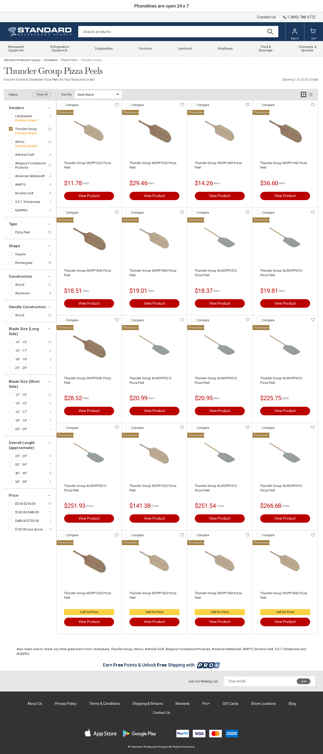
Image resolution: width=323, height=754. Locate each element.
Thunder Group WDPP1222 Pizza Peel (87, 165)
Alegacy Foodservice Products (30, 165)
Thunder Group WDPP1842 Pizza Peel (152, 273)
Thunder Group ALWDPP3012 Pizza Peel (216, 380)
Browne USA (24, 193)
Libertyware (23, 116)
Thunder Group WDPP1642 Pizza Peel (87, 273)
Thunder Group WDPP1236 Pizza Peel (87, 595)
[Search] (178, 31)
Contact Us (266, 17)
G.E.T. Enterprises (27, 202)
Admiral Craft (24, 154)
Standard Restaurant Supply (22, 60)
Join (304, 681)
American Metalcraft (30, 176)
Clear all (42, 94)
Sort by (66, 94)
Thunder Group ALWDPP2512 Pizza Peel (216, 273)
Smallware (51, 60)
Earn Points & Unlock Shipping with (161, 665)
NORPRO (21, 210)
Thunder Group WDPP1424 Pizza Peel (152, 595)
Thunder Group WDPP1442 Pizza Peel (283, 165)
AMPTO (20, 184)
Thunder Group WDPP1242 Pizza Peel (152, 165)
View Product (89, 196)
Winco (19, 142)
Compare (72, 105)
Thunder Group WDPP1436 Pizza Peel (218, 165)
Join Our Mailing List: (203, 681)
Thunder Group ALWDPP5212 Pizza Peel (150, 380)
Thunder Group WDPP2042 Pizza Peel (87, 380)
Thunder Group (26, 129)
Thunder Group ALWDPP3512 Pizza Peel (281, 273)
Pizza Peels (69, 60)
